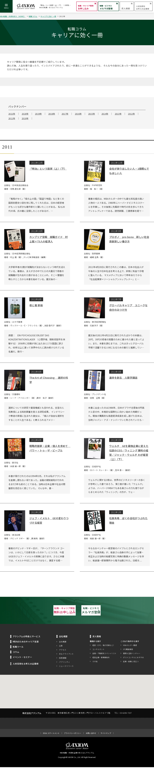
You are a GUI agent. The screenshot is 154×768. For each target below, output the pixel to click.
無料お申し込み (46, 611)
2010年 (25, 118)
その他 (95, 662)
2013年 (118, 113)
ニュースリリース (66, 667)
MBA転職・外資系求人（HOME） (12, 16)
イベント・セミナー (22, 657)
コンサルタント (98, 650)
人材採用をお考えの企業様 (26, 664)
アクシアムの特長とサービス (26, 637)
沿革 (61, 646)
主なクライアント (66, 654)
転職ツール (18, 647)
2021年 (11, 113)
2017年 (65, 113)
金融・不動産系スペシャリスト (104, 654)
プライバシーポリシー (72, 734)
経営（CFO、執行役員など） (103, 646)
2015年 (91, 113)
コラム (16, 652)
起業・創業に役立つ (131, 662)
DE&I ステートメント (51, 734)
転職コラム (33, 16)
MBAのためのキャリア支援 (26, 642)
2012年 (131, 113)
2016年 (78, 113)
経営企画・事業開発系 (101, 658)
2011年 (11, 118)
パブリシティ (64, 662)
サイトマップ (106, 734)
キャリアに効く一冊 (48, 16)
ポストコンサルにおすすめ (133, 658)
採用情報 (62, 658)
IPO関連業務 (128, 650)
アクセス (62, 650)
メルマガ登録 (108, 611)
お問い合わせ (91, 734)
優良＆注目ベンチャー (131, 654)
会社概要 (62, 642)
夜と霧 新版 (36, 305)
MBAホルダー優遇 (130, 646)
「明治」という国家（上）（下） (48, 168)
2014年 (105, 113)
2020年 (25, 113)
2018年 (51, 113)
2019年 (38, 113)
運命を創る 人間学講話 (123, 377)
